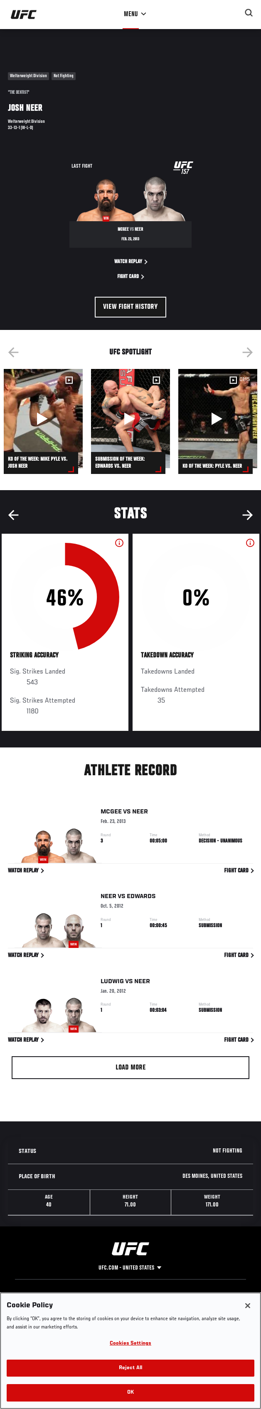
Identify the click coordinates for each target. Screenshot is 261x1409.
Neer (140, 813)
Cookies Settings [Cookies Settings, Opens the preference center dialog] (130, 1367)
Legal (199, 1297)
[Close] (248, 1329)
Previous (13, 352)
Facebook (94, 1307)
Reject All (130, 1391)
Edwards (141, 898)
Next (247, 352)
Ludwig (112, 982)
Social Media (99, 1297)
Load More (131, 1068)
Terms (199, 1307)
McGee (111, 813)
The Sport (39, 1307)
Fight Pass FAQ (155, 1307)
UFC (32, 1297)
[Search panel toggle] (249, 13)
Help (143, 1297)
